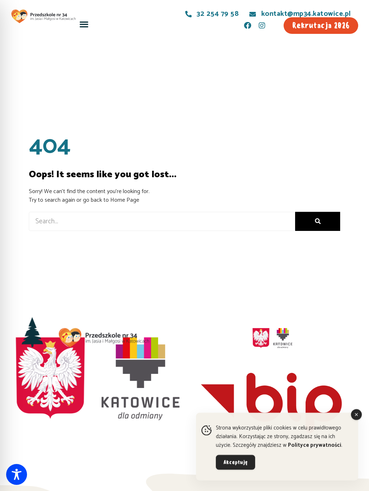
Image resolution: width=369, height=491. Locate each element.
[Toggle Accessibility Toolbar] (16, 474)
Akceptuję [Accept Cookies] (235, 467)
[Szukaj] (317, 221)
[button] (84, 24)
